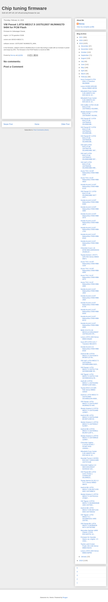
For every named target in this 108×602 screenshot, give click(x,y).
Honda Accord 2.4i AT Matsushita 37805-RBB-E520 (90, 236)
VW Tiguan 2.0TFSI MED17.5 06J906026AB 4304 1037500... (90, 503)
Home (37, 124)
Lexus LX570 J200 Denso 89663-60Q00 (90, 338)
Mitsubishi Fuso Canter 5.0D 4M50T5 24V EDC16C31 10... (89, 453)
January (84, 557)
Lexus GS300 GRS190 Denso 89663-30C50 (89, 87)
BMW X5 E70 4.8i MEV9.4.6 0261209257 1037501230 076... (89, 332)
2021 (81, 37)
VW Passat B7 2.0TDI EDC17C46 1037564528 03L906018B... (88, 139)
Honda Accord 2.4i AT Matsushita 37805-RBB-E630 (90, 311)
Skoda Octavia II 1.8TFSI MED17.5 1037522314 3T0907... (89, 496)
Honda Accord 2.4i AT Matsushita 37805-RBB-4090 (90, 325)
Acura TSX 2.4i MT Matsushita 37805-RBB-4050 (90, 270)
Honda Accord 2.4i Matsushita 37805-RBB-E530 (90, 349)
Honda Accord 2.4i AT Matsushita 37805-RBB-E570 (90, 318)
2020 (81, 40)
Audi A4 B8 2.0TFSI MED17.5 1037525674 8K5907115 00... (89, 355)
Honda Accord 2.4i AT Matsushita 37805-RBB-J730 (90, 229)
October (84, 52)
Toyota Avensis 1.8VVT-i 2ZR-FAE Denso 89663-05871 (90, 257)
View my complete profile (85, 27)
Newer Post (8, 124)
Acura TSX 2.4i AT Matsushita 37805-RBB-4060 (90, 284)
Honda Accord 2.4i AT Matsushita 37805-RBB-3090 (90, 243)
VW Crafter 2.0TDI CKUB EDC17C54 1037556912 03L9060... (90, 107)
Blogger (65, 597)
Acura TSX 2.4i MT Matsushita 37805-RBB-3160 (90, 173)
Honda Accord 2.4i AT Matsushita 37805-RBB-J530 (90, 298)
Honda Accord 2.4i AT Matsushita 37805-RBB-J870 (90, 222)
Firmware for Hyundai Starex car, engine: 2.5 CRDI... (89, 539)
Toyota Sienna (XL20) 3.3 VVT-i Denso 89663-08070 (89, 482)
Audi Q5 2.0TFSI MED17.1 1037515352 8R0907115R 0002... (89, 383)
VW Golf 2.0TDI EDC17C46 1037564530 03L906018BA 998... (89, 165)
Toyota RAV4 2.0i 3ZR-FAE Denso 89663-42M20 (89, 390)
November (85, 49)
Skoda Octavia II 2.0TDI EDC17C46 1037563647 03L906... (89, 113)
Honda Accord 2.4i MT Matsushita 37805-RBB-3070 (90, 216)
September (85, 55)
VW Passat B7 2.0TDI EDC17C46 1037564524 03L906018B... (88, 121)
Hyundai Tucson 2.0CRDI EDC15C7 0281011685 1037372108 (90, 460)
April (83, 71)
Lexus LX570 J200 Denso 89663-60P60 (90, 552)
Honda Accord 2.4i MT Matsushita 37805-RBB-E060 (90, 202)
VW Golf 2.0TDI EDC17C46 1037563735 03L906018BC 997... (89, 147)
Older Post (65, 124)
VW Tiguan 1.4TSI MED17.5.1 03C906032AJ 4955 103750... (88, 517)
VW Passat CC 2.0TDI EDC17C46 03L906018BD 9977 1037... (88, 194)
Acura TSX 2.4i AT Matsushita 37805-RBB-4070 (90, 277)
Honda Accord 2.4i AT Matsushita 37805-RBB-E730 (90, 304)
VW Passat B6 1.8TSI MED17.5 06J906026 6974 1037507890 (89, 525)
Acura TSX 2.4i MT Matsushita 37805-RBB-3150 (90, 263)
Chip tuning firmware (24, 8)
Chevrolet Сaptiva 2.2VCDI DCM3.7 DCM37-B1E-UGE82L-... (87, 445)
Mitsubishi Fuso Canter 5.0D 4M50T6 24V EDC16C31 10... (89, 100)
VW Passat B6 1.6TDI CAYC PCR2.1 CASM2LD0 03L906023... (88, 474)
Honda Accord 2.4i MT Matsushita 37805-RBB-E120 (90, 186)
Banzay (81, 24)
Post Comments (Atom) (41, 130)
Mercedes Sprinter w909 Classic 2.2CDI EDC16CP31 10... (89, 532)
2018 (81, 560)
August (83, 58)
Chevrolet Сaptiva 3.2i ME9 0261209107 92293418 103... (88, 467)
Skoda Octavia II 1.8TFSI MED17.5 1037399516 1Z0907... (89, 438)
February (84, 77)
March (83, 74)
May (82, 67)
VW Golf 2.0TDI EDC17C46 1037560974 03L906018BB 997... (89, 156)
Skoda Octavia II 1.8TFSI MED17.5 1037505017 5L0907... (89, 424)
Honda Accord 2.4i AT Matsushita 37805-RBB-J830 (90, 291)
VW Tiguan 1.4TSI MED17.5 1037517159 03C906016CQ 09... (89, 376)
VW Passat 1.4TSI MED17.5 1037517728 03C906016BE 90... (89, 369)
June (83, 64)
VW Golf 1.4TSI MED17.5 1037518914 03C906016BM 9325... (90, 362)
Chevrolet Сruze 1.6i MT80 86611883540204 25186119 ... (90, 250)
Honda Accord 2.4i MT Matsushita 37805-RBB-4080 (90, 209)
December (85, 46)
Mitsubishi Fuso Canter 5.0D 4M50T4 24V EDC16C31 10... (89, 93)
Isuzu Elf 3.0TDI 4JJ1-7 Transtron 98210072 (89, 343)
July (82, 61)
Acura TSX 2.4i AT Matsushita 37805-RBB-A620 (90, 180)
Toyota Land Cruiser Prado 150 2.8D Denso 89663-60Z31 (89, 546)
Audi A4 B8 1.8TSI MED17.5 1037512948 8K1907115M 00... (89, 417)
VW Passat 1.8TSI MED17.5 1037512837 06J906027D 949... (89, 403)
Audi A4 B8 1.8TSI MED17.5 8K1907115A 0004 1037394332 (89, 510)
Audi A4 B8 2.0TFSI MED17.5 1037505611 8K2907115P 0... (89, 431)
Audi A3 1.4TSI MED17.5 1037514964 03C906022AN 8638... (89, 396)
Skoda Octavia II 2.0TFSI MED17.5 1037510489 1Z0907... (89, 410)
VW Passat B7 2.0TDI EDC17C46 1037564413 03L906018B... (88, 130)
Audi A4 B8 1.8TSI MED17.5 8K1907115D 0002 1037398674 (90, 489)
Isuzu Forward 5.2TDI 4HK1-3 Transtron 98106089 (88, 81)
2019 (81, 43)
